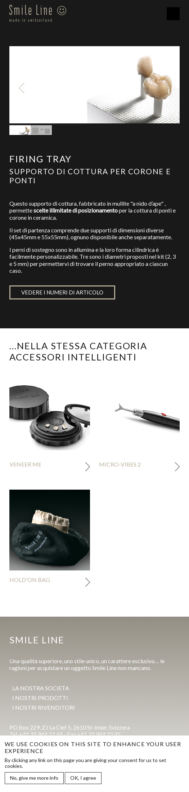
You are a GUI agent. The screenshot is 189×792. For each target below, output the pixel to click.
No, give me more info (34, 778)
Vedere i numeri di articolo (62, 292)
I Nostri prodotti (40, 697)
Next (167, 88)
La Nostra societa (40, 687)
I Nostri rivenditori (43, 707)
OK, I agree (83, 778)
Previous (21, 88)
